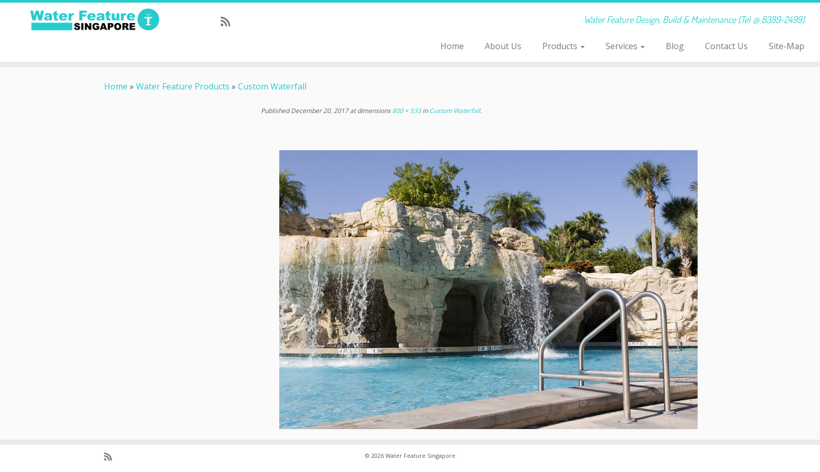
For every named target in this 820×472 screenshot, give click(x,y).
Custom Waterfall (272, 86)
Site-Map (786, 46)
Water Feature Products (183, 86)
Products (563, 46)
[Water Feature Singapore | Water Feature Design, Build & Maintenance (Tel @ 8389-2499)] (94, 19)
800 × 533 (406, 110)
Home (452, 46)
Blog (675, 46)
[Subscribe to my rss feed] (229, 21)
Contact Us (726, 46)
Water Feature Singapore (420, 455)
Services (625, 46)
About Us (503, 46)
